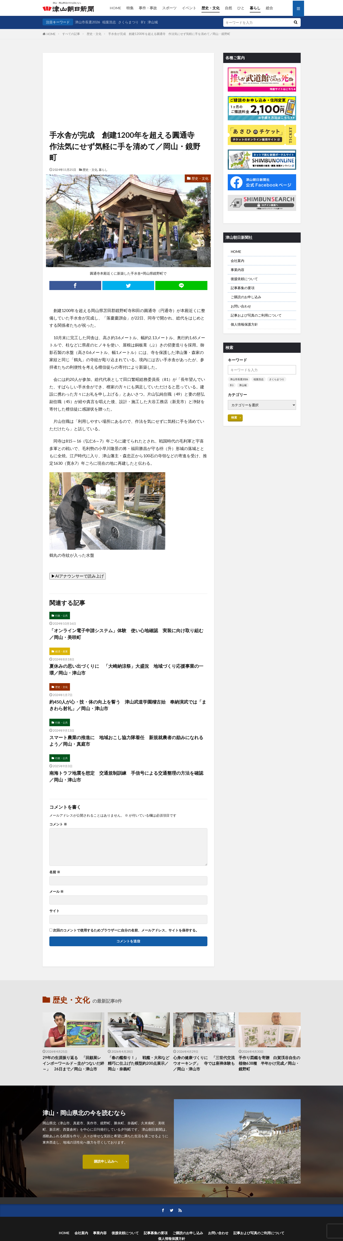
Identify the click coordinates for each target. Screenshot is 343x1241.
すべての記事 (71, 34)
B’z (143, 22)
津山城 (153, 22)
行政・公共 (61, 615)
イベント (189, 8)
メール (56, 891)
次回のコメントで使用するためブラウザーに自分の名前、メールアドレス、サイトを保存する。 (126, 930)
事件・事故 (148, 8)
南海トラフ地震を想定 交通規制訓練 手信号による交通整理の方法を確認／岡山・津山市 (126, 776)
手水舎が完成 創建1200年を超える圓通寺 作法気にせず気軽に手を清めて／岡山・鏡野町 (169, 34)
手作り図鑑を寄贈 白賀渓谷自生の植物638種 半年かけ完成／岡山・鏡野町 (269, 1063)
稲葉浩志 (109, 22)
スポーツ (169, 8)
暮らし (255, 8)
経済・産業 (61, 651)
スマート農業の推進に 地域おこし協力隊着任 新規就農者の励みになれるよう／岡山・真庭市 (126, 741)
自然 (228, 8)
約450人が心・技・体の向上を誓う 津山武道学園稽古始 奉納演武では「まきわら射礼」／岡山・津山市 (127, 705)
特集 (130, 8)
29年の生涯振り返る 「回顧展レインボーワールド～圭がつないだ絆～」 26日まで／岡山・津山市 (73, 1063)
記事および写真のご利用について (256, 315)
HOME (115, 8)
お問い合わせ (241, 306)
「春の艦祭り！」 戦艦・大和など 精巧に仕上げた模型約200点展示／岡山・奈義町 (139, 1063)
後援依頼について (244, 279)
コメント (58, 824)
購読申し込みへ (106, 1161)
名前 (54, 872)
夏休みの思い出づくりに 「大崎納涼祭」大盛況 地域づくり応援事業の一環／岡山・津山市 (126, 669)
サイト (54, 910)
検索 (234, 417)
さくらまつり (128, 22)
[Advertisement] (128, 76)
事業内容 (237, 270)
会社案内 (237, 261)
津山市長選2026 (87, 22)
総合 (269, 8)
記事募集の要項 (242, 288)
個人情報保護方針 (244, 324)
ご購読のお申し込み (246, 297)
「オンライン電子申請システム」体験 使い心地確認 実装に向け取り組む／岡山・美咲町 (126, 634)
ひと (241, 8)
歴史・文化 (210, 8)
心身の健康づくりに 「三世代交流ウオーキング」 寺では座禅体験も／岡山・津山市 (204, 1063)
